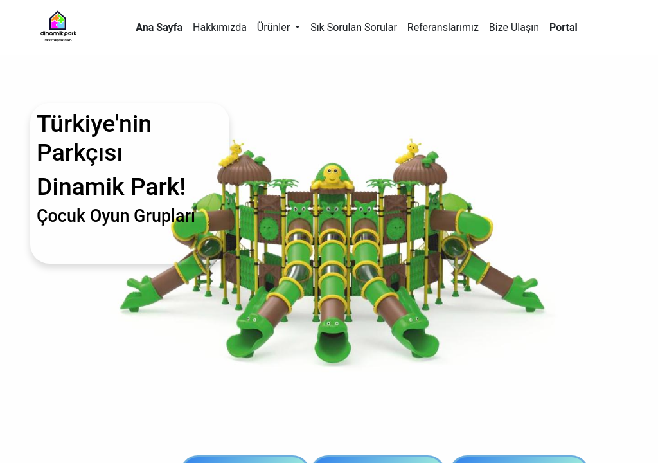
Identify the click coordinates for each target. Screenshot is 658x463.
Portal (563, 27)
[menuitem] (159, 28)
